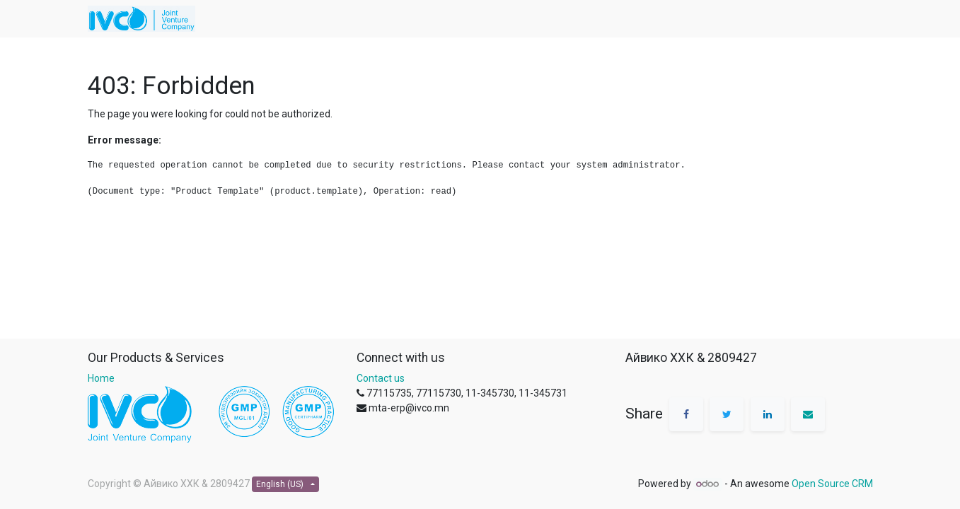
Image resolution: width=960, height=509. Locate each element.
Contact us (381, 378)
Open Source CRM (832, 483)
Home (101, 378)
